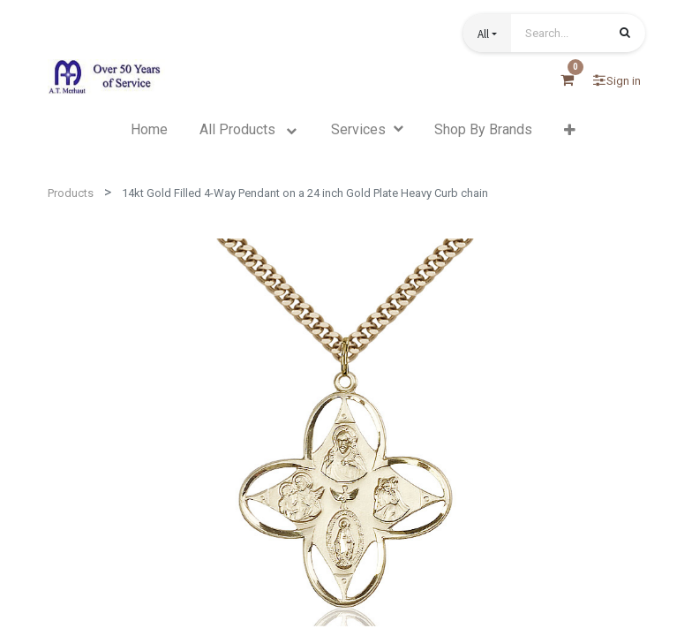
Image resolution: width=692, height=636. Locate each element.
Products (71, 193)
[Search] (625, 34)
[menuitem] (149, 130)
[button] (487, 33)
